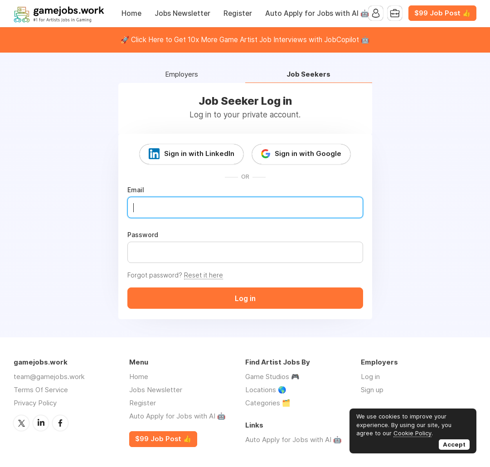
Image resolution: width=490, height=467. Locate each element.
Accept (454, 444)
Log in (370, 376)
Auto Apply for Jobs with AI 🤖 (317, 13)
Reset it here (203, 275)
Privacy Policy (35, 403)
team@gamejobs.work (49, 376)
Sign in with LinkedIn (199, 153)
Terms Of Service (41, 389)
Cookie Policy (412, 433)
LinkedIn (41, 423)
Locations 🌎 (265, 389)
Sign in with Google (308, 153)
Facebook (60, 423)
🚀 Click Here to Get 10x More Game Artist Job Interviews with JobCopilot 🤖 (245, 39)
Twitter (21, 423)
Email (135, 190)
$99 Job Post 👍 (442, 13)
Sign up (372, 389)
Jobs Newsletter (182, 13)
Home (131, 13)
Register (237, 13)
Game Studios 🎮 (272, 376)
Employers (181, 74)
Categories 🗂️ (268, 403)
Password (142, 235)
